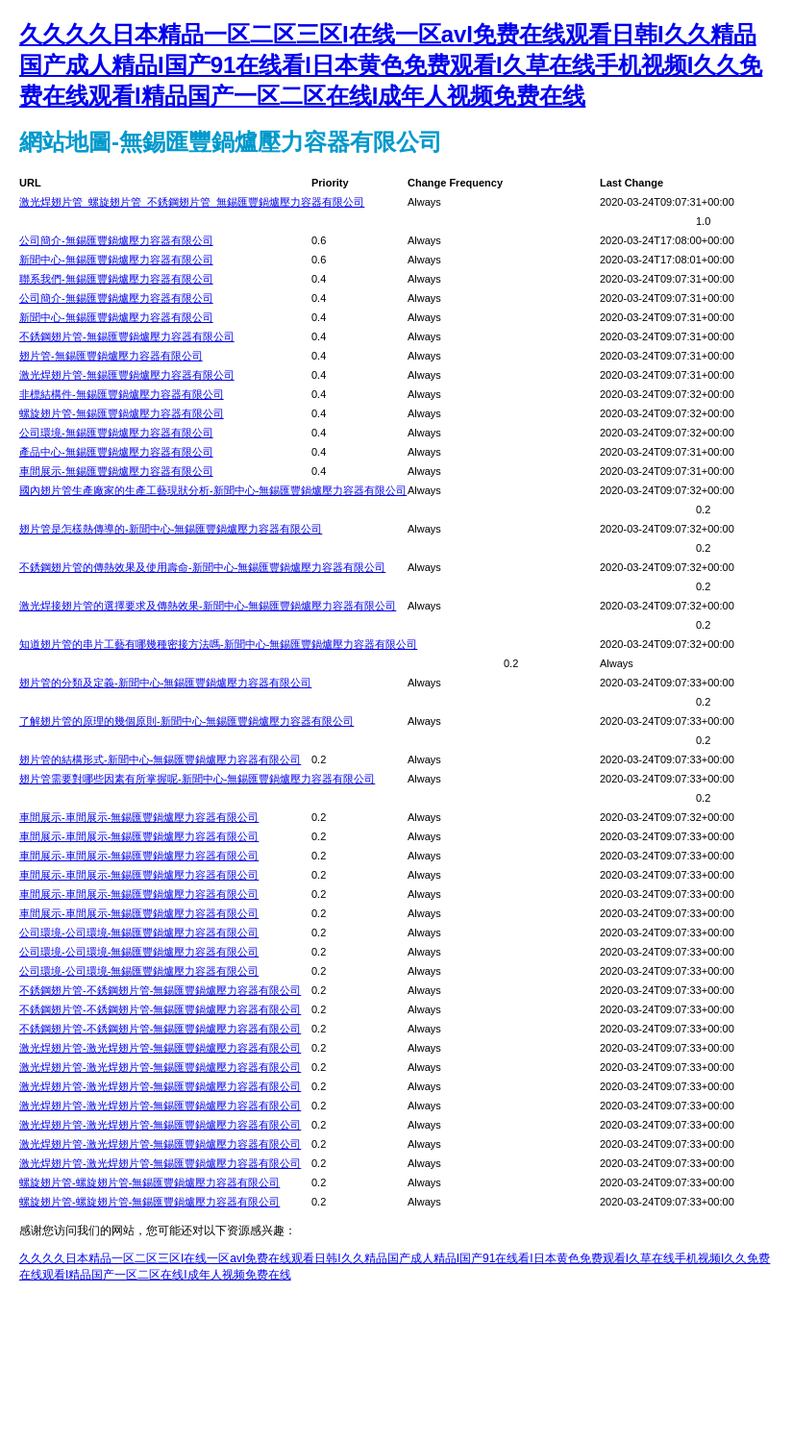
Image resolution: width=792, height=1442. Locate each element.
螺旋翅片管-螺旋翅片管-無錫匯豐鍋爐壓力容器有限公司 (149, 1182)
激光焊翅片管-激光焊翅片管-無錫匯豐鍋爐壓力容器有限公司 (160, 1048)
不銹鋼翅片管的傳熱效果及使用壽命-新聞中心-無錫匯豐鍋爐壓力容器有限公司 (202, 567)
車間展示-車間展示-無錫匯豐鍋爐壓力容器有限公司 (139, 817)
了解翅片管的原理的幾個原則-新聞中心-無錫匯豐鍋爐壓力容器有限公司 (186, 721)
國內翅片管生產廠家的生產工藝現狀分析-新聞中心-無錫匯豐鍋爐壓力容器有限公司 (213, 490)
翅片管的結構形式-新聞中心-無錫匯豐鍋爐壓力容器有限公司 (160, 759)
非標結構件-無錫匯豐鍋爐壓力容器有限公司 (121, 394)
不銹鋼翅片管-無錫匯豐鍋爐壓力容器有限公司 (127, 336)
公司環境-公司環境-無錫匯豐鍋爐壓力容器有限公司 (139, 932)
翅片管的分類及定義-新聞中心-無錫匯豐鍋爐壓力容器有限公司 (165, 682)
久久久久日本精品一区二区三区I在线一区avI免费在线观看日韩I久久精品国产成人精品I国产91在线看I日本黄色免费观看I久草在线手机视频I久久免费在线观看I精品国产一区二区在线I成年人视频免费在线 (390, 65)
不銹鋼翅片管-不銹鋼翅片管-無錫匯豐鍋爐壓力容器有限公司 (160, 990)
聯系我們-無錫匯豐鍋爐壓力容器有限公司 (116, 279)
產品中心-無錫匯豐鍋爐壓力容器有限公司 (116, 452)
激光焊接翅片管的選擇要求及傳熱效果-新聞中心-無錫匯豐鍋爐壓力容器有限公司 (207, 605)
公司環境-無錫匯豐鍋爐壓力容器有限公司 (116, 432)
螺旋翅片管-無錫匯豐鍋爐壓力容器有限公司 (121, 413)
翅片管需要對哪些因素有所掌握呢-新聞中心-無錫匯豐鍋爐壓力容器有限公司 (197, 778)
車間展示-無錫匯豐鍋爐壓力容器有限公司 (116, 471)
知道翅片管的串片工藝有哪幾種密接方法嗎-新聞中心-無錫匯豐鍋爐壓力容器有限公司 (218, 644)
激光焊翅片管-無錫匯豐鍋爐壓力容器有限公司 (127, 375)
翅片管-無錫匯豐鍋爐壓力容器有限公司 (111, 355)
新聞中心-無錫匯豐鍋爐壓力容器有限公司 (116, 259)
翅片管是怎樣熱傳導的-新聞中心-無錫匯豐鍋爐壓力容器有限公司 (170, 529)
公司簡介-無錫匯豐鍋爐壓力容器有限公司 (116, 240)
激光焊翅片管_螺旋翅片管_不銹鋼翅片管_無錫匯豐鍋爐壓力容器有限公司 (191, 202)
